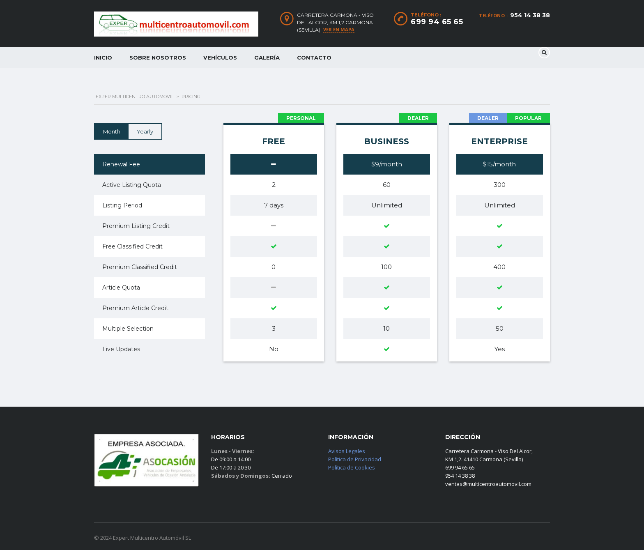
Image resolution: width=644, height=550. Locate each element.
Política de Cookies (351, 467)
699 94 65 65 (437, 21)
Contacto (314, 57)
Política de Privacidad (354, 459)
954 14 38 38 (530, 15)
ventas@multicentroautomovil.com (488, 484)
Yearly (145, 131)
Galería (267, 57)
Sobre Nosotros (157, 57)
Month (111, 131)
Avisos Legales (346, 451)
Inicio (103, 57)
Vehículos (220, 57)
